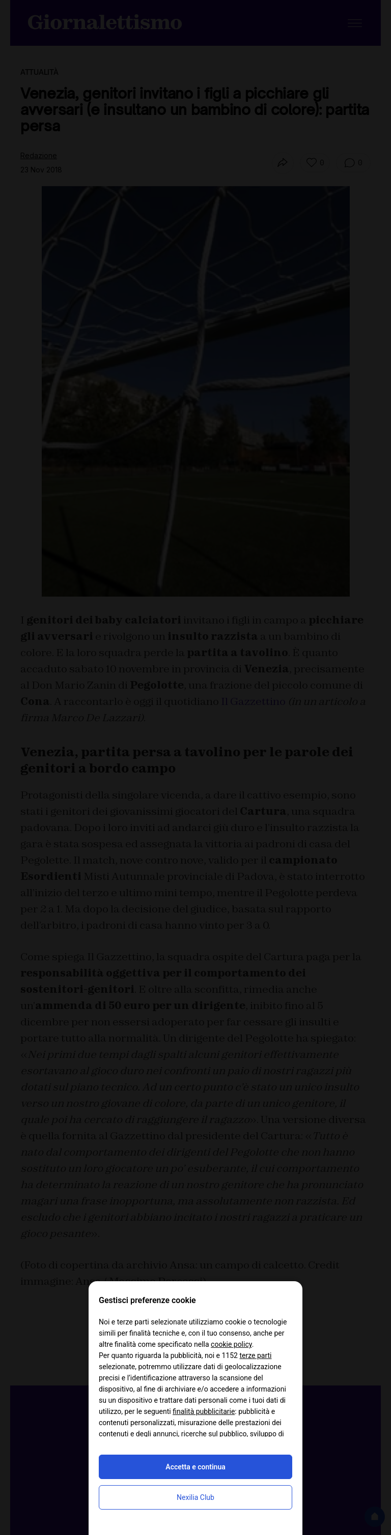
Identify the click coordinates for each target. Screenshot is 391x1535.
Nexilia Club (195, 1497)
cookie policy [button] (231, 1344)
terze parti (255, 1355)
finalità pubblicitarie (204, 1411)
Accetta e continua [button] (195, 1467)
